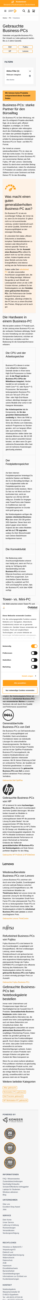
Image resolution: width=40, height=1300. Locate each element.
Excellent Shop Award (11, 1207)
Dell (9, 47)
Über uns (6, 1204)
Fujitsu (25, 47)
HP (10, 51)
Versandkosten (8, 1230)
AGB (4, 1263)
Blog (4, 1195)
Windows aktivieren (10, 1192)
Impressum (7, 1266)
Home (5, 18)
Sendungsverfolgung (11, 1233)
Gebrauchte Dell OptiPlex (13, 780)
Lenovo (25, 51)
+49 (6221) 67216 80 (14, 1297)
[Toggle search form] (24, 11)
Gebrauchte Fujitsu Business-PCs (16, 982)
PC (10, 18)
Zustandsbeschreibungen (13, 1181)
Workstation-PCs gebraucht (14, 1092)
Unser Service (8, 1222)
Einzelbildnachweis (10, 1268)
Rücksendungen (9, 1228)
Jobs (4, 1209)
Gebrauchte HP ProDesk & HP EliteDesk (19, 855)
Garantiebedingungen (11, 1274)
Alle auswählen (20, 683)
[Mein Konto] (29, 11)
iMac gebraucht (10, 1088)
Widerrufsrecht (8, 1258)
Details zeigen (27, 676)
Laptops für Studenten (11, 1189)
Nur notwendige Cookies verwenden (20, 690)
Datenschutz (8, 1260)
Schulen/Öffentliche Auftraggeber (16, 1187)
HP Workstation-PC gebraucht (15, 1100)
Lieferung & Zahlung (11, 1225)
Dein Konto (7, 1220)
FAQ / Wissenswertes (11, 1179)
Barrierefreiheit (8, 1271)
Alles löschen (10, 80)
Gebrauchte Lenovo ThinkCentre (15, 918)
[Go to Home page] (12, 11)
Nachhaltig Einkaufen (11, 1184)
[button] (19, 62)
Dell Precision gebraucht (13, 1096)
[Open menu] (5, 11)
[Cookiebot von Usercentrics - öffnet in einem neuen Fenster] (28, 607)
